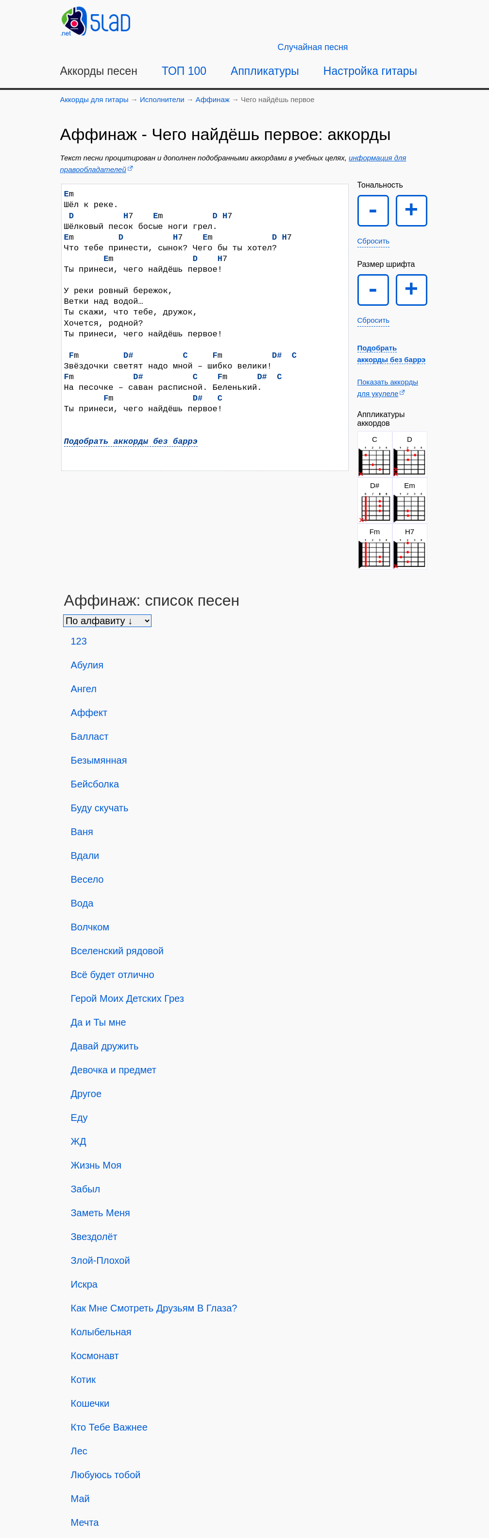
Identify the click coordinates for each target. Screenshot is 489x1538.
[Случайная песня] (313, 47)
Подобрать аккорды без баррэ (131, 441)
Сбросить (373, 241)
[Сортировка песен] (107, 620)
